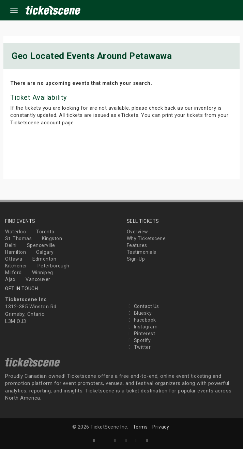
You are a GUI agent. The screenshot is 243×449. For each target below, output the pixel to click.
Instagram (142, 326)
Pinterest (141, 333)
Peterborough (53, 265)
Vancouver (38, 279)
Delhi (11, 245)
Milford (13, 272)
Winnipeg (42, 272)
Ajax (10, 279)
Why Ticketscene (146, 238)
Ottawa (13, 259)
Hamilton (15, 252)
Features (137, 245)
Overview (137, 231)
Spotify (139, 340)
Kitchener (16, 265)
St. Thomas (18, 238)
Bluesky (139, 313)
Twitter (139, 347)
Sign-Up (136, 259)
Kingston (52, 238)
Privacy (160, 427)
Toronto (45, 231)
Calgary (45, 252)
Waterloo (15, 231)
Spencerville (41, 245)
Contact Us (143, 306)
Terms (140, 427)
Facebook (141, 320)
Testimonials (141, 252)
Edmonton (44, 259)
